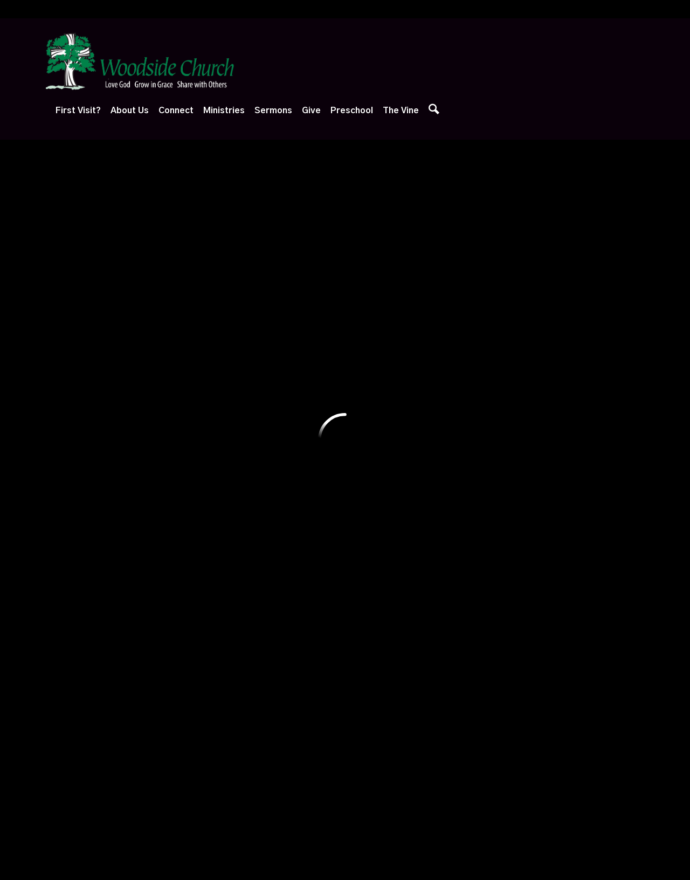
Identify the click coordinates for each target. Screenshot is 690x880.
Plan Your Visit (76, 461)
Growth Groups (227, 486)
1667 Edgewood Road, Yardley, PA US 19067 (297, 776)
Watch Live (370, 461)
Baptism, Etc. (151, 612)
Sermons (478, 62)
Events (211, 461)
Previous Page (104, 339)
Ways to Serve (226, 535)
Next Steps (71, 486)
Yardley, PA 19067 (307, 250)
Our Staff (141, 524)
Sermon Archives (380, 563)
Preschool (556, 62)
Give (516, 62)
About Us (334, 62)
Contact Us (145, 636)
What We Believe (156, 461)
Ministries (429, 62)
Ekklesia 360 (345, 849)
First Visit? (283, 62)
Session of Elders (157, 587)
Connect (380, 62)
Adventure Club (302, 461)
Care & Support (228, 511)
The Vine (606, 62)
